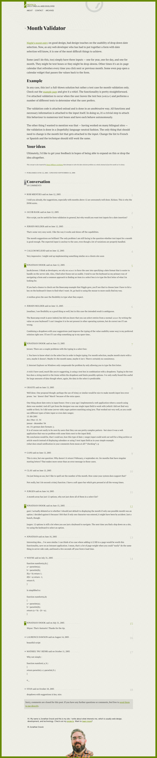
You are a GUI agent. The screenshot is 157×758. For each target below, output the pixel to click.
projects (70, 721)
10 (131, 471)
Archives (50, 11)
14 (131, 558)
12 (131, 506)
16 (131, 638)
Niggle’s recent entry (38, 42)
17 (131, 652)
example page (51, 91)
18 (131, 689)
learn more (87, 721)
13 (131, 537)
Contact (39, 11)
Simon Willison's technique (54, 165)
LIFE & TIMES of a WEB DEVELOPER (40, 6)
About (30, 11)
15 (131, 623)
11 (131, 492)
